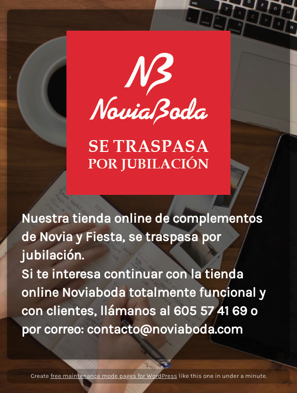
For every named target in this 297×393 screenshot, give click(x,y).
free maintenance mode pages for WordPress (113, 375)
